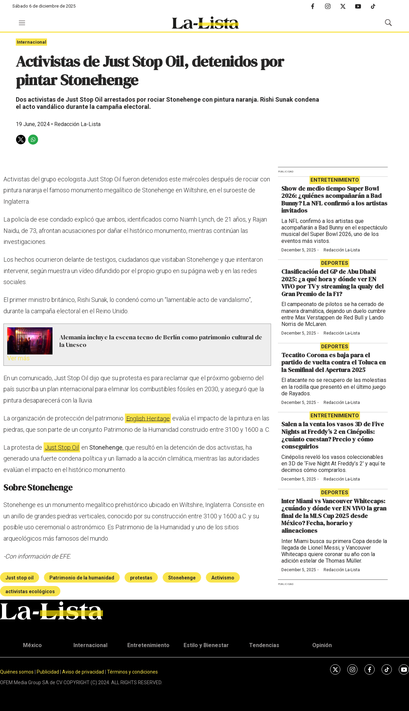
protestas (141, 577)
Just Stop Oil (62, 447)
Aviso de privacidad (83, 672)
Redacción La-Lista (342, 250)
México (32, 645)
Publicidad (48, 672)
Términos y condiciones (132, 672)
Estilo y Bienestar (206, 645)
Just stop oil (19, 577)
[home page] (205, 22)
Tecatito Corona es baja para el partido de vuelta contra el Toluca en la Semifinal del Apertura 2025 (333, 362)
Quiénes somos (17, 672)
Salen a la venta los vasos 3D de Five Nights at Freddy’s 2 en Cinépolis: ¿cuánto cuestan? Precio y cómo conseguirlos (332, 435)
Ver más (18, 358)
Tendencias (264, 645)
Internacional (31, 42)
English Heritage (148, 418)
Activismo (222, 577)
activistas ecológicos (30, 591)
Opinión (322, 645)
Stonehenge (182, 577)
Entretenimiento (335, 180)
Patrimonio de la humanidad (81, 577)
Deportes (334, 263)
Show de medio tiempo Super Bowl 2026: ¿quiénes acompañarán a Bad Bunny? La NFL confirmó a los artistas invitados (334, 199)
